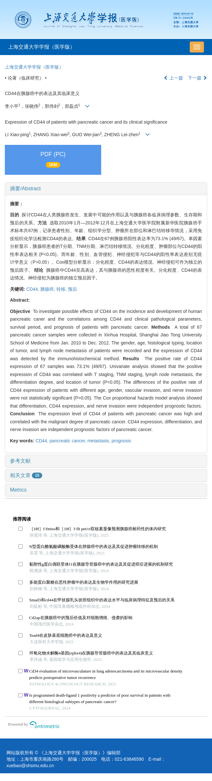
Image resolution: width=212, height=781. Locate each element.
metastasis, (99, 440)
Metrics (18, 490)
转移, (62, 289)
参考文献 (20, 461)
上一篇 (173, 77)
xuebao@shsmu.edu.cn (30, 765)
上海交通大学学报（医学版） (41, 47)
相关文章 (26, 475)
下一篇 (197, 77)
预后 (72, 289)
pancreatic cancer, (69, 440)
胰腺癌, (48, 289)
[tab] (106, 189)
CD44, (33, 289)
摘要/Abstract (25, 188)
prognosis (121, 440)
